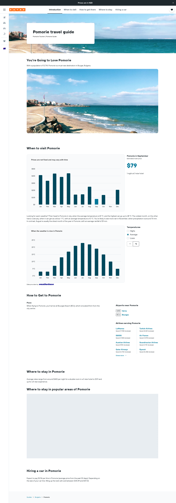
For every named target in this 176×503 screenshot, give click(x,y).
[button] (173, 3)
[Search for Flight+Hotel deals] (4, 33)
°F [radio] (130, 244)
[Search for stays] (4, 23)
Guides (29, 497)
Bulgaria (37, 497)
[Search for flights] (4, 17)
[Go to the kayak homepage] (17, 9)
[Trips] (4, 41)
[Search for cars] (4, 28)
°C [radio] (136, 244)
